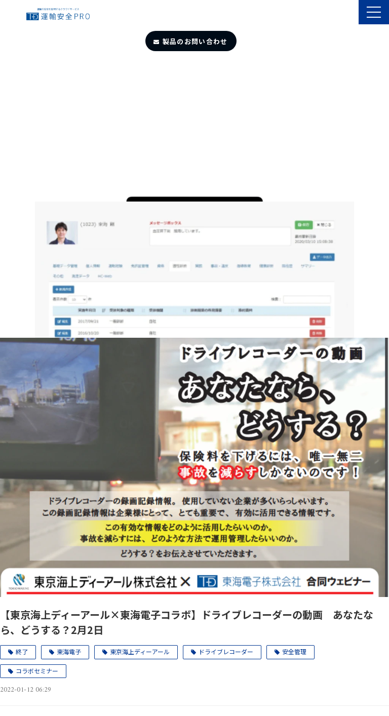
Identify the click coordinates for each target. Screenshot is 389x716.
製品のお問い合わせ (195, 41)
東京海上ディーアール (140, 651)
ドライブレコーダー (226, 651)
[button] (374, 12)
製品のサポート (350, 13)
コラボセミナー (37, 670)
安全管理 (294, 651)
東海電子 (69, 651)
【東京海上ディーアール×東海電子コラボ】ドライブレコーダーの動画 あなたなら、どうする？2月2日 (186, 622)
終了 (22, 651)
